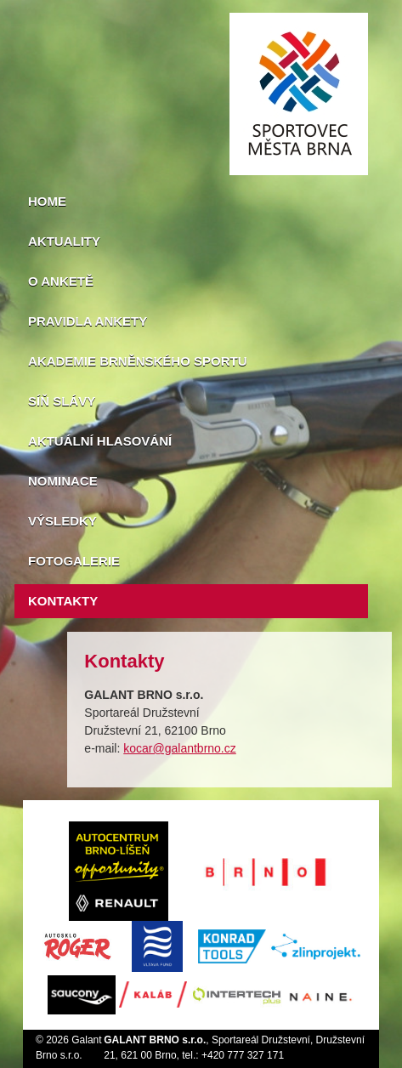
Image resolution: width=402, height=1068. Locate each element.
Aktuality (64, 241)
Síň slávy (61, 401)
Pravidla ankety (87, 321)
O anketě (60, 281)
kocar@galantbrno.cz (179, 748)
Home (47, 201)
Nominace (63, 481)
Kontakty (63, 601)
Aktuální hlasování (100, 441)
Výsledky (62, 521)
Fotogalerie (74, 561)
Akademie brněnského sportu (137, 361)
